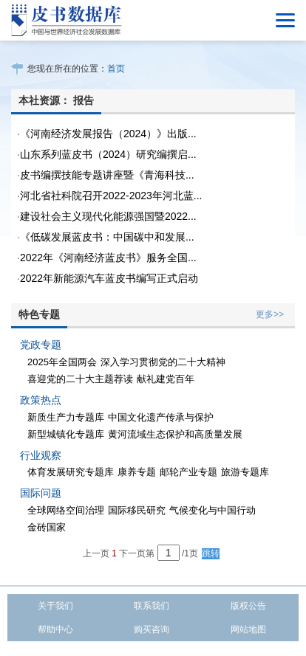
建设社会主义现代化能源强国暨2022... (108, 216)
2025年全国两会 (62, 361)
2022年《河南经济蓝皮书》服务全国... (108, 257)
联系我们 (151, 606)
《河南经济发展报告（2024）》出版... (108, 133)
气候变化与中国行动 (212, 510)
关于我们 (55, 606)
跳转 (211, 553)
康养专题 (137, 471)
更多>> (270, 314)
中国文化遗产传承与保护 (161, 417)
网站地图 (248, 629)
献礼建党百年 (165, 378)
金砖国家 (46, 527)
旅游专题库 (245, 471)
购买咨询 (151, 629)
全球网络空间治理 (65, 510)
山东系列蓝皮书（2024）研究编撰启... (108, 154)
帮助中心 (55, 629)
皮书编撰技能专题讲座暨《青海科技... (107, 175)
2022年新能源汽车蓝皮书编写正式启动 (109, 278)
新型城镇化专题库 (65, 434)
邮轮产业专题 (188, 471)
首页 (116, 68)
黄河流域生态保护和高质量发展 (175, 434)
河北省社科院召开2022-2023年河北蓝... (111, 195)
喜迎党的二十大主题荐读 (80, 378)
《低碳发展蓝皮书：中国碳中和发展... (107, 237)
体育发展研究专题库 (70, 471)
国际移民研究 (137, 510)
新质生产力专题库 (65, 417)
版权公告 (248, 606)
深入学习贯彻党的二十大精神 (163, 361)
